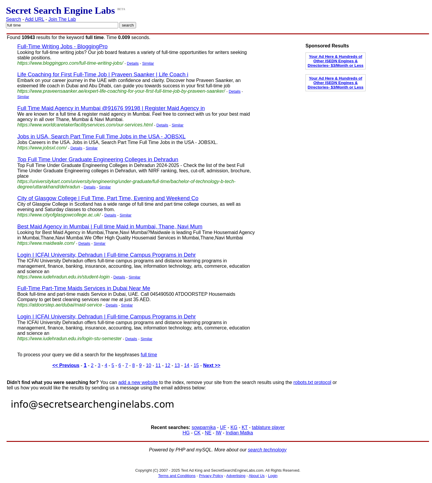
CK (197, 432)
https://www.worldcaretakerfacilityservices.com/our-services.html (85, 124)
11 (158, 365)
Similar (148, 63)
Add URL (34, 19)
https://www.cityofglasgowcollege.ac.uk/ (59, 214)
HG (186, 432)
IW (219, 432)
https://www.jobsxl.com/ (42, 147)
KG (233, 427)
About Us (256, 475)
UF (223, 427)
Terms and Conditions (177, 475)
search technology (267, 449)
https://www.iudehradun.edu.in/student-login (63, 276)
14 (186, 365)
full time (149, 354)
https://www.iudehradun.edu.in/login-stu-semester (69, 338)
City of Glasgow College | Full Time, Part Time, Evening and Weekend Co (107, 198)
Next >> (211, 365)
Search (13, 19)
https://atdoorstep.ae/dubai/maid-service (59, 304)
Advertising (235, 475)
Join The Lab (62, 19)
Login (272, 475)
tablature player (268, 427)
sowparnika (204, 427)
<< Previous (65, 365)
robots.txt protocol (312, 382)
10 (148, 365)
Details (133, 63)
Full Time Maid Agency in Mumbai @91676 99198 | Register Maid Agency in (111, 108)
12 (167, 365)
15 (196, 365)
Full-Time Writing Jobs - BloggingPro (62, 46)
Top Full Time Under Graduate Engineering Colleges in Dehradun (97, 159)
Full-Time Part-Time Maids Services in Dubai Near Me (83, 288)
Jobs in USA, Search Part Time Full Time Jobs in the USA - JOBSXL (101, 136)
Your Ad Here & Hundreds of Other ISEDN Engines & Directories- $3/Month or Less (335, 61)
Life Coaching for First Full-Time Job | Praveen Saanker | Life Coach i (102, 74)
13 (177, 365)
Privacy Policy (211, 475)
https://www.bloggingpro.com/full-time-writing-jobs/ (70, 63)
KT (245, 427)
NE (208, 432)
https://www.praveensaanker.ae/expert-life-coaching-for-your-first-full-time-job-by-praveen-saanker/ (121, 91)
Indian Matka (239, 432)
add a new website (138, 382)
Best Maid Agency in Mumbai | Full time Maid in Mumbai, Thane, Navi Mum (109, 226)
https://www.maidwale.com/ (46, 243)
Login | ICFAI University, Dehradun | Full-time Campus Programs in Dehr (106, 255)
